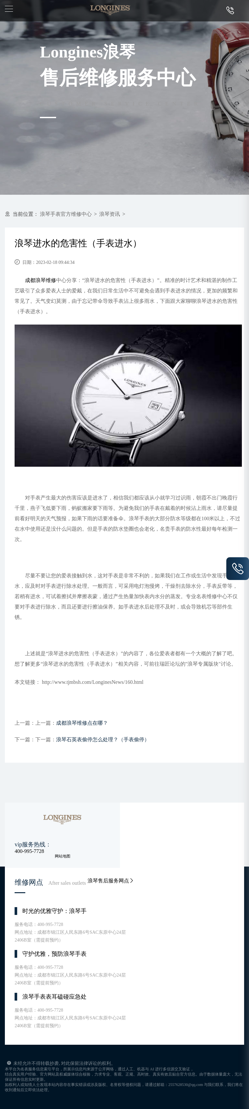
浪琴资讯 (109, 214)
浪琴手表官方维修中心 (66, 214)
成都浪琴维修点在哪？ (82, 723)
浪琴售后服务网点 (111, 880)
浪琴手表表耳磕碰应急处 (54, 996)
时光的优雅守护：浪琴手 (54, 911)
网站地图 (62, 856)
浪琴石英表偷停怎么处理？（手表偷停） (102, 739)
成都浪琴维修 (40, 280)
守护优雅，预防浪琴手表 (54, 954)
